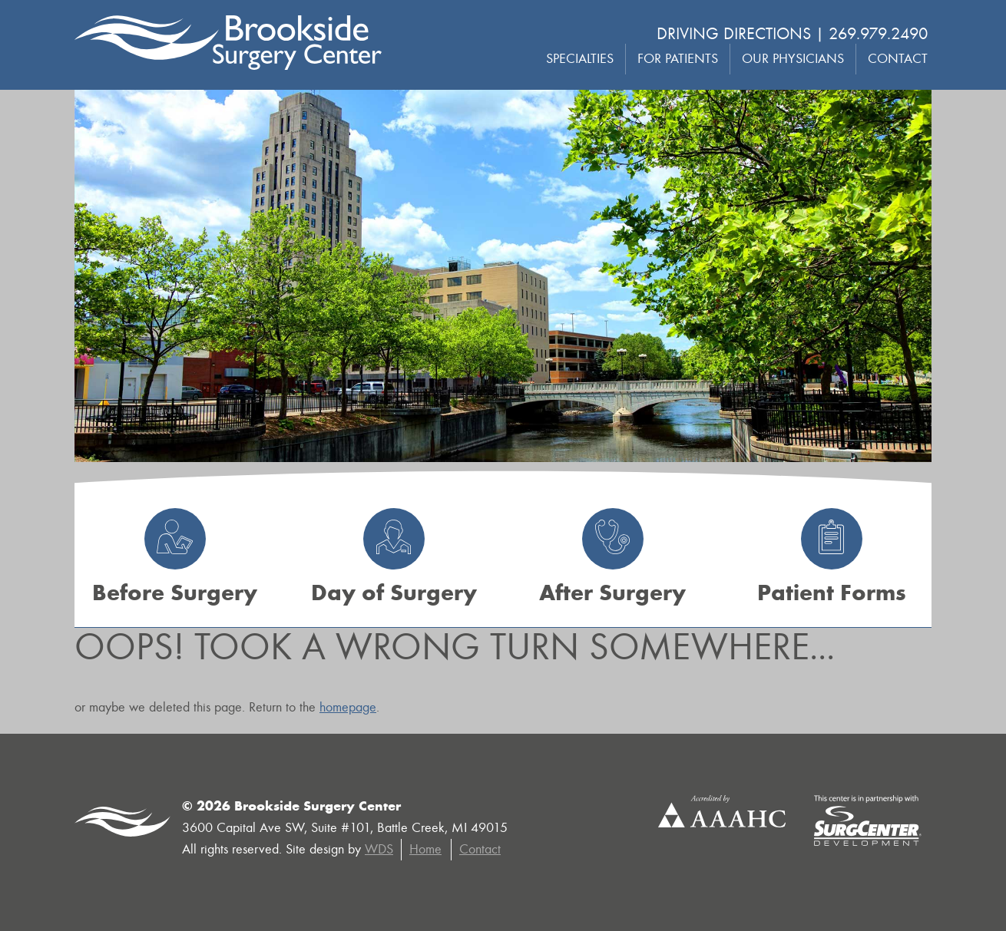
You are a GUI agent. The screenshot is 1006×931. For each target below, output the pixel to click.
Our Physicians (793, 59)
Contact (898, 59)
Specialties (580, 59)
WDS (379, 849)
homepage (347, 707)
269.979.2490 (878, 34)
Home (425, 849)
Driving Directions (734, 34)
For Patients (677, 59)
